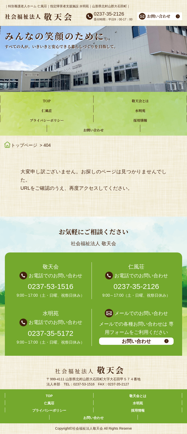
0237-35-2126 (136, 286)
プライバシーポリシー (47, 120)
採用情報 (140, 120)
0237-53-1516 (50, 286)
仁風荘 (47, 110)
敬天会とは (140, 101)
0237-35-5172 (50, 333)
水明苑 (140, 110)
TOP (47, 101)
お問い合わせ (93, 130)
